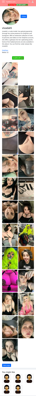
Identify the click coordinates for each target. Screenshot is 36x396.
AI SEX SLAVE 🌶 (22, 5)
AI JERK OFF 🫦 (18, 58)
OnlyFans (5, 50)
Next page (6, 365)
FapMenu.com (10, 2)
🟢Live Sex (12, 5)
